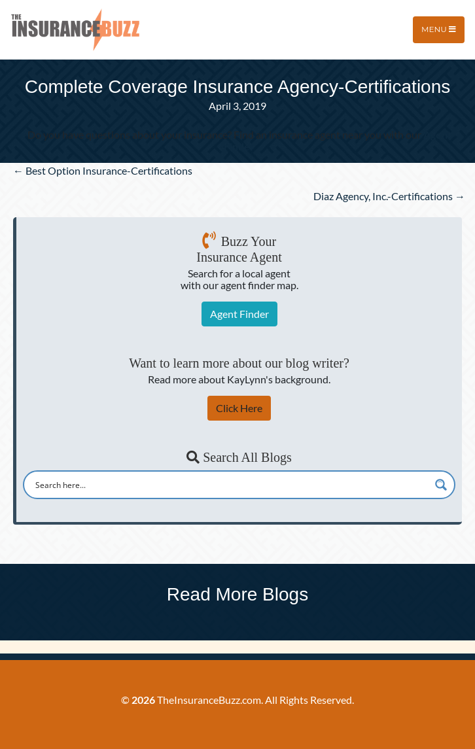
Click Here (239, 408)
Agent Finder (239, 313)
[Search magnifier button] (441, 485)
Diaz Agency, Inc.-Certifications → (389, 196)
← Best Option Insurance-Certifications (102, 170)
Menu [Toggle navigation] (438, 29)
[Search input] (230, 485)
